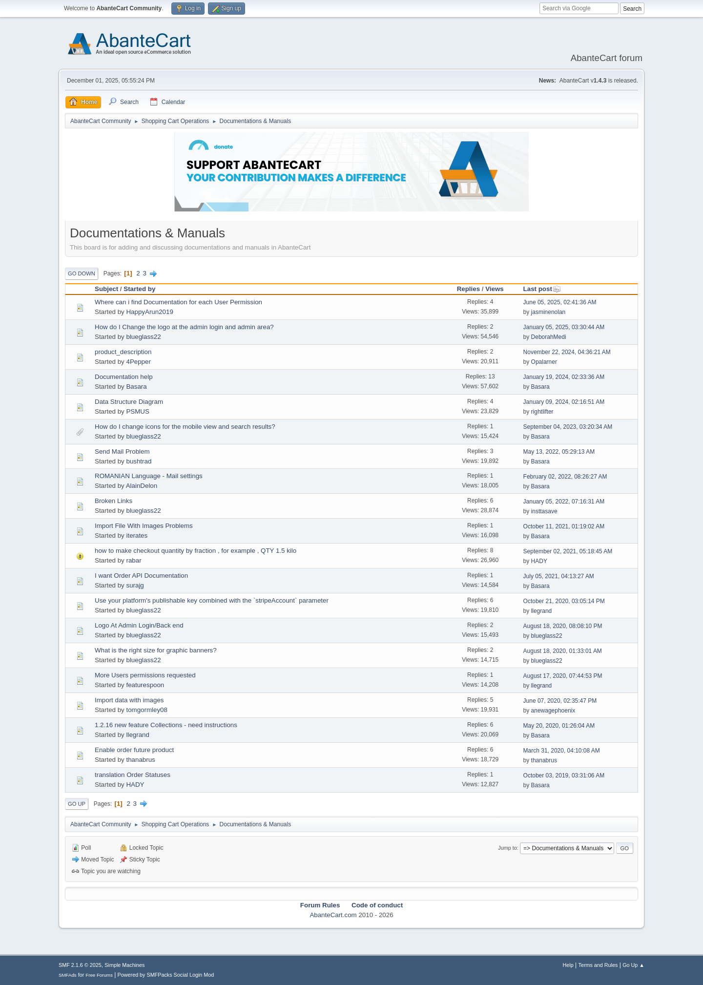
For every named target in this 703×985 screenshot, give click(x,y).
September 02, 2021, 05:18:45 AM (568, 551)
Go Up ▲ (633, 965)
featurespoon (145, 685)
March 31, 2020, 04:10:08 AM (561, 750)
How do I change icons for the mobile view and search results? (185, 426)
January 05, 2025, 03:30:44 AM (564, 327)
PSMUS (137, 411)
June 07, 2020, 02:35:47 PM (560, 700)
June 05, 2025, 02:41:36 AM (560, 302)
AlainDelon (141, 485)
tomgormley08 (146, 709)
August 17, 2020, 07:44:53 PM (562, 675)
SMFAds (68, 975)
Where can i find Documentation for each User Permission (178, 302)
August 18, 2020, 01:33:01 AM (562, 651)
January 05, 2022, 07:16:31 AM (564, 501)
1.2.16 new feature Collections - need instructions (166, 725)
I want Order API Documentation (141, 575)
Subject (106, 289)
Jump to (507, 848)
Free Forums (99, 975)
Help (568, 965)
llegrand (541, 611)
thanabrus (140, 759)
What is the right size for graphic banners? (156, 650)
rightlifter (542, 411)
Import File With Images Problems (144, 525)
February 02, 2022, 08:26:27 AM (565, 476)
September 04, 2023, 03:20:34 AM (568, 426)
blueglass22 (143, 336)
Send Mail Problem (122, 451)
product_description (123, 352)
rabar (133, 560)
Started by (139, 289)
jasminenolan (548, 312)
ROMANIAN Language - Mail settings (149, 476)
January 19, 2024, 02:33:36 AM (564, 377)
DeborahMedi (548, 337)
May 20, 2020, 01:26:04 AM (559, 725)
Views (494, 289)
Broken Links (113, 500)
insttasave (544, 511)
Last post (542, 289)
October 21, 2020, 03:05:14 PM (564, 601)
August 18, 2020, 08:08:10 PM (562, 626)
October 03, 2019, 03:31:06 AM (564, 775)
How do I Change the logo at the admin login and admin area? (184, 327)
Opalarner (544, 361)
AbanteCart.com (333, 915)
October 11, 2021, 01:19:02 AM (564, 526)
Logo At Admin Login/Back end (139, 625)
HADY (539, 561)
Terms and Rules (598, 965)
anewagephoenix (553, 710)
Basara (136, 386)
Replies (468, 289)
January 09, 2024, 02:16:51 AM (564, 401)
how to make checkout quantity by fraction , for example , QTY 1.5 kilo (195, 550)
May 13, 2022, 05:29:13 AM (559, 451)
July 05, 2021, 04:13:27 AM (558, 576)
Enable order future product (134, 750)
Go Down (81, 273)
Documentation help (124, 376)
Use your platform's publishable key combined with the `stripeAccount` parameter (212, 600)
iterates (136, 535)
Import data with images (129, 700)
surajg (135, 585)
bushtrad (138, 461)
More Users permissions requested (145, 675)
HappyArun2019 (149, 311)
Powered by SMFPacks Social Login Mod (166, 975)
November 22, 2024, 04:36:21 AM (567, 352)
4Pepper (138, 361)
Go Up (76, 804)
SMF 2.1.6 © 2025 (80, 965)
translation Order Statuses (132, 774)
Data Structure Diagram (129, 401)
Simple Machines (124, 965)
